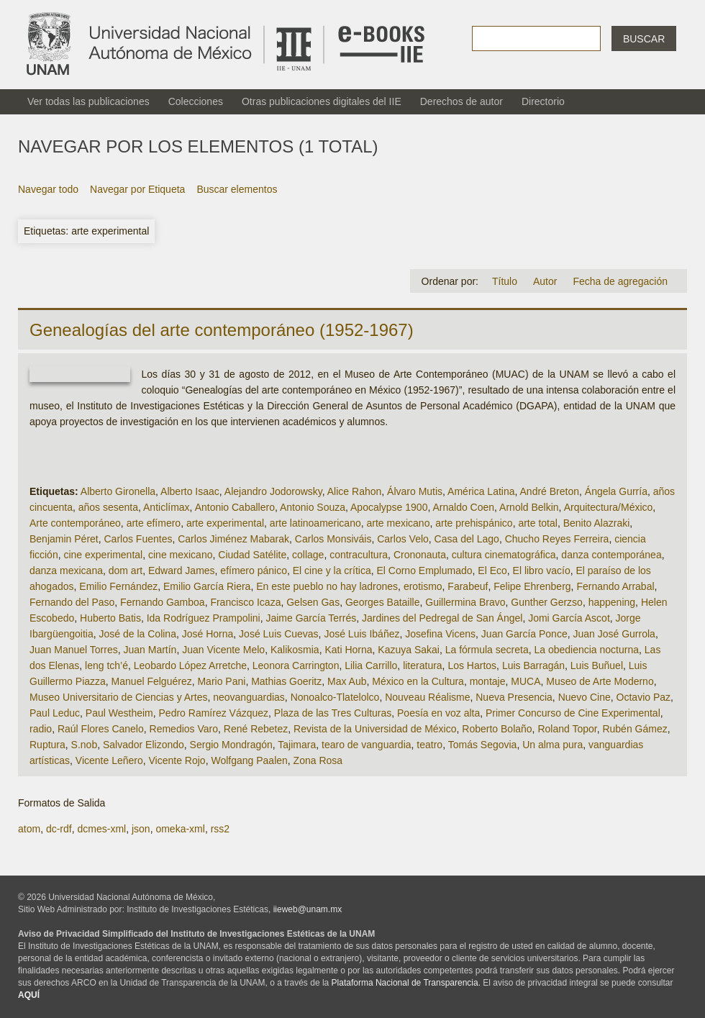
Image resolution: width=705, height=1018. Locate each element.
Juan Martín (149, 649)
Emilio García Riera (206, 586)
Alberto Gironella (118, 491)
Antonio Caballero (235, 507)
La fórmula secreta (487, 649)
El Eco (492, 570)
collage (308, 554)
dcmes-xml (101, 829)
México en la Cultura (418, 681)
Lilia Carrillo (371, 665)
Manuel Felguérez (152, 681)
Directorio (543, 101)
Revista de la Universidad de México (375, 729)
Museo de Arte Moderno (599, 681)
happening (611, 602)
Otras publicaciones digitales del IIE (321, 101)
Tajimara (297, 744)
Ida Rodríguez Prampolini (203, 618)
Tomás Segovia (482, 744)
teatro (429, 744)
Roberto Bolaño (497, 729)
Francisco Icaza (245, 602)
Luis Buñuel (596, 665)
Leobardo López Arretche (190, 665)
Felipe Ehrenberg (532, 586)
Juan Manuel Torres (73, 649)
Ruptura (47, 744)
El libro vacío (541, 570)
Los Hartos (471, 665)
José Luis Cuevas (279, 634)
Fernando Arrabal (615, 586)
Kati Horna (348, 649)
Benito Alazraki (596, 523)
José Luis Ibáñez (361, 634)
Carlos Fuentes (138, 539)
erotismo (423, 586)
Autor (545, 281)
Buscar (644, 39)
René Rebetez (256, 729)
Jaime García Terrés (310, 618)
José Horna (208, 634)
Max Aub (346, 681)
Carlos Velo (403, 539)
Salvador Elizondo (143, 744)
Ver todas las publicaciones (88, 101)
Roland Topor (566, 729)
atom (29, 829)
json (141, 829)
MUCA (525, 681)
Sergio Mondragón (231, 744)
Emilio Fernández (118, 586)
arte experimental (225, 523)
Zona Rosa (318, 760)
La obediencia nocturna (586, 649)
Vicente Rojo (177, 760)
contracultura (358, 554)
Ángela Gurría (616, 491)
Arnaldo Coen (463, 507)
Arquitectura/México (608, 507)
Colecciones (195, 101)
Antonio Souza (312, 507)
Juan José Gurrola (614, 634)
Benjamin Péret (64, 539)
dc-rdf (59, 829)
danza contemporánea (611, 554)
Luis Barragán (533, 665)
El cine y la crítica (332, 570)
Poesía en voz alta (438, 713)
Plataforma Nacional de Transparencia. (406, 983)
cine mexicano (180, 554)
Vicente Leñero (109, 760)
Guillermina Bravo (465, 602)
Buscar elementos (236, 189)
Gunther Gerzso (547, 602)
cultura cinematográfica (504, 554)
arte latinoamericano (315, 523)
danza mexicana (66, 570)
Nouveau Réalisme (427, 697)
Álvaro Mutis (414, 491)
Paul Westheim (119, 713)
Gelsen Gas (313, 602)
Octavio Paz (643, 697)
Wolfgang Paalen (249, 760)
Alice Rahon (354, 491)
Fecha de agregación (620, 281)
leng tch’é (106, 665)
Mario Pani (221, 681)
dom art (125, 570)
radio (40, 729)
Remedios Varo (184, 729)
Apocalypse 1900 (388, 507)
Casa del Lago (467, 539)
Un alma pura (552, 744)
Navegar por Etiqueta (137, 189)
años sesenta (108, 507)
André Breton (550, 491)
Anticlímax (166, 507)
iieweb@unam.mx (307, 909)
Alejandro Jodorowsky (273, 491)
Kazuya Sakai (409, 649)
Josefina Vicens (440, 634)
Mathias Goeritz (286, 681)
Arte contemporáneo (75, 523)
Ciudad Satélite (252, 554)
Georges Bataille (382, 602)
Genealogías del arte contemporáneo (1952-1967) (221, 330)
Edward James (181, 570)
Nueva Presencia (514, 697)
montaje (488, 681)
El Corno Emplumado (424, 570)
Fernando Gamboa (162, 602)
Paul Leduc (54, 713)
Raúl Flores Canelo (101, 729)
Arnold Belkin (529, 507)
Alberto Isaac (189, 491)
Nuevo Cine (584, 697)
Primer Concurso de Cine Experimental (573, 713)
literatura (422, 665)
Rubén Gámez (634, 729)
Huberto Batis (110, 618)
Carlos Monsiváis (333, 539)
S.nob (84, 744)
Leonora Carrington (296, 665)
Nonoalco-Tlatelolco (335, 697)
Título (504, 281)
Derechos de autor (461, 101)
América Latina (480, 491)
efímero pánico (253, 570)
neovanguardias (249, 697)
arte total (537, 523)
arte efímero (154, 523)
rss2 (220, 829)
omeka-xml (179, 829)
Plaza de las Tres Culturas (332, 713)
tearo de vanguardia (366, 744)
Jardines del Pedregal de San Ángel (442, 618)
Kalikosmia (294, 649)
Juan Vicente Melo (223, 649)
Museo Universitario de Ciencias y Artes (118, 697)
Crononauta (420, 554)
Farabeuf (467, 586)
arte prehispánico (473, 523)
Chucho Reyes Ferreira (557, 539)
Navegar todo (48, 189)
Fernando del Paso (71, 602)
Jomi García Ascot (569, 618)
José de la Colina (137, 634)
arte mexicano (398, 523)
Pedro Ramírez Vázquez (214, 713)
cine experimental (102, 554)
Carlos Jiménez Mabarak (233, 539)
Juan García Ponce (524, 634)
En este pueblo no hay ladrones (327, 586)
